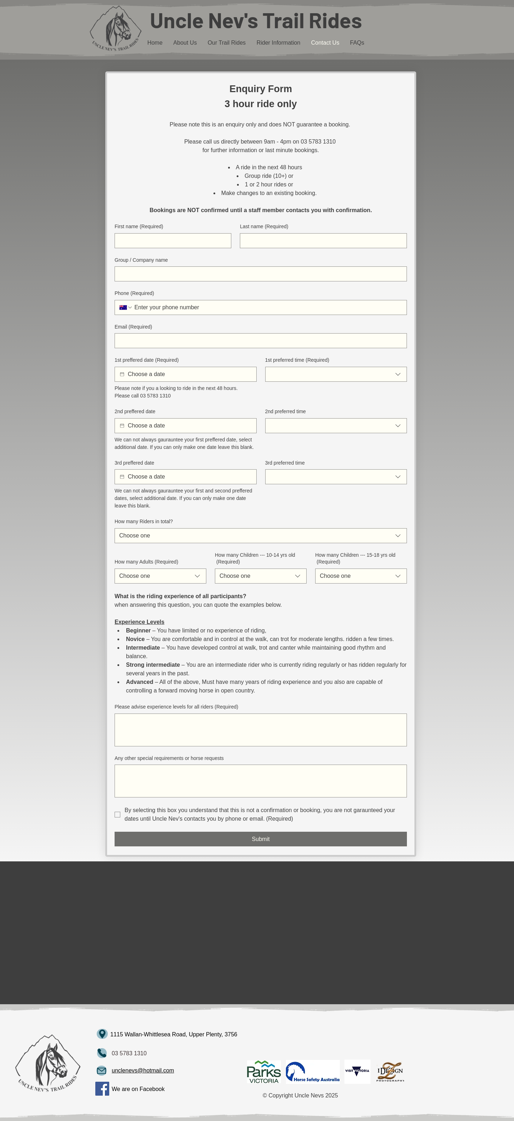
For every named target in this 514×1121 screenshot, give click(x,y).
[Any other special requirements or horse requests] (261, 781)
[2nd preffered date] (122, 426)
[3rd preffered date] (122, 477)
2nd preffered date (135, 411)
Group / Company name (141, 260)
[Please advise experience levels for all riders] (261, 730)
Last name (264, 226)
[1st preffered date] (122, 374)
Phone (134, 293)
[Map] (102, 1034)
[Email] (258, 341)
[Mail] (102, 1053)
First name (139, 226)
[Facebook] (102, 1089)
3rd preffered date (134, 463)
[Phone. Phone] (267, 307)
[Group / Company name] (258, 274)
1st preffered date (147, 360)
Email (133, 327)
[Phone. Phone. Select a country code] (126, 307)
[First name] (171, 241)
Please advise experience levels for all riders (176, 707)
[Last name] (321, 241)
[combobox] (336, 374)
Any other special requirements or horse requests (169, 758)
